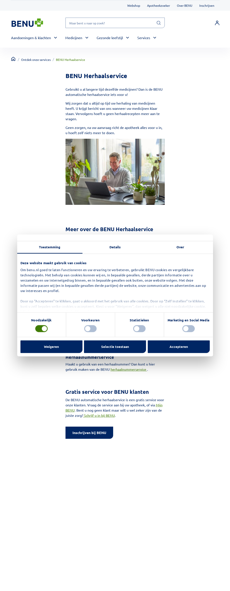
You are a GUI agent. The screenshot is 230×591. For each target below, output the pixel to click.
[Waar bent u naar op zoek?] (115, 23)
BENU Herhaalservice (70, 60)
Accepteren (179, 347)
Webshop (133, 5)
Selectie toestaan (115, 347)
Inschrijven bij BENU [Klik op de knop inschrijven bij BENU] (89, 432)
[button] (34, 38)
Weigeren (51, 347)
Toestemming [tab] (49, 247)
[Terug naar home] (13, 59)
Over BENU (184, 5)
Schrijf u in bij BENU (99, 415)
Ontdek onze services (36, 60)
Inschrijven (206, 5)
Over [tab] (180, 247)
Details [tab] (115, 247)
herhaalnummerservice (129, 369)
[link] (217, 22)
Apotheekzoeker (158, 5)
